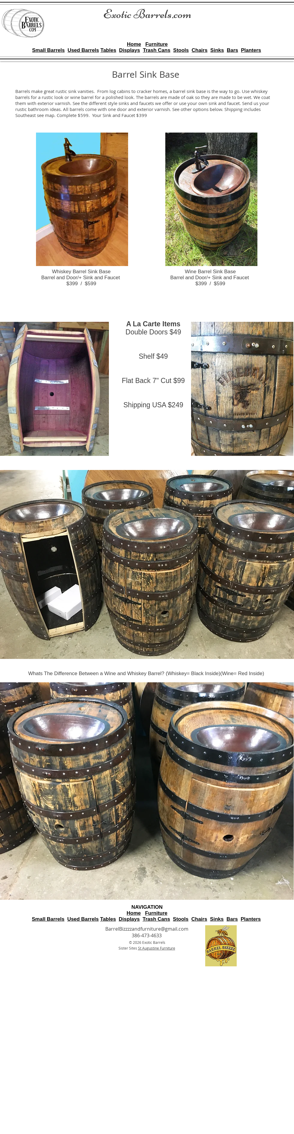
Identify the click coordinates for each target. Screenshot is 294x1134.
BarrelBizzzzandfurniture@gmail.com (146, 929)
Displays (129, 50)
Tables (108, 50)
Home (134, 44)
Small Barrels (48, 50)
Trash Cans (156, 50)
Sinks (217, 50)
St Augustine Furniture (156, 948)
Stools (181, 50)
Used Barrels (83, 50)
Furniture (156, 44)
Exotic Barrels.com (147, 14)
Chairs (200, 50)
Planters (251, 50)
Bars (232, 50)
